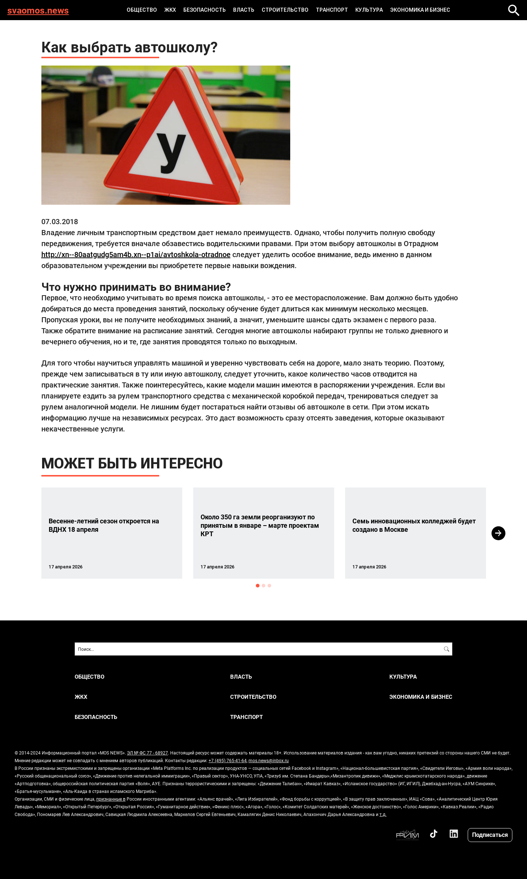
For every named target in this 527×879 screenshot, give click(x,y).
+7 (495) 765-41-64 (228, 760)
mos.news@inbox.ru (268, 760)
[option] (112, 533)
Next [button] (498, 533)
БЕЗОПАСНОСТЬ (204, 10)
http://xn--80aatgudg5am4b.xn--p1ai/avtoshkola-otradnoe (136, 254)
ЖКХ (170, 10)
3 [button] (269, 585)
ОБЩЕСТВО (142, 10)
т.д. (383, 814)
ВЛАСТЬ (243, 10)
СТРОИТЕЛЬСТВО (285, 10)
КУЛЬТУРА (369, 10)
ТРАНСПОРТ (332, 10)
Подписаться (490, 834)
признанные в (111, 799)
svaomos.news (38, 10)
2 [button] (263, 585)
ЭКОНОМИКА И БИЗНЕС (420, 10)
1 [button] (257, 585)
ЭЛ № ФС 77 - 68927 (147, 753)
